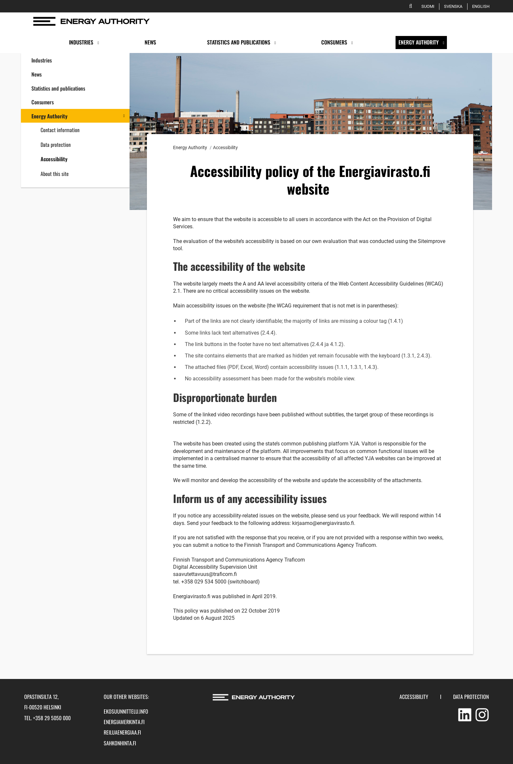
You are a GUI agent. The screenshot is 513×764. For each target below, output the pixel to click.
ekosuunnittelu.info (126, 711)
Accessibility (54, 159)
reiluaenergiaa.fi (122, 732)
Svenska (454, 6)
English (482, 6)
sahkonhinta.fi (120, 743)
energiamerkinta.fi (124, 722)
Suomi (429, 6)
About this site (55, 174)
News (36, 74)
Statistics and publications (58, 88)
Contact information (60, 130)
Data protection (56, 144)
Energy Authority (49, 116)
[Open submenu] (98, 42)
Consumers (42, 102)
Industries (41, 60)
